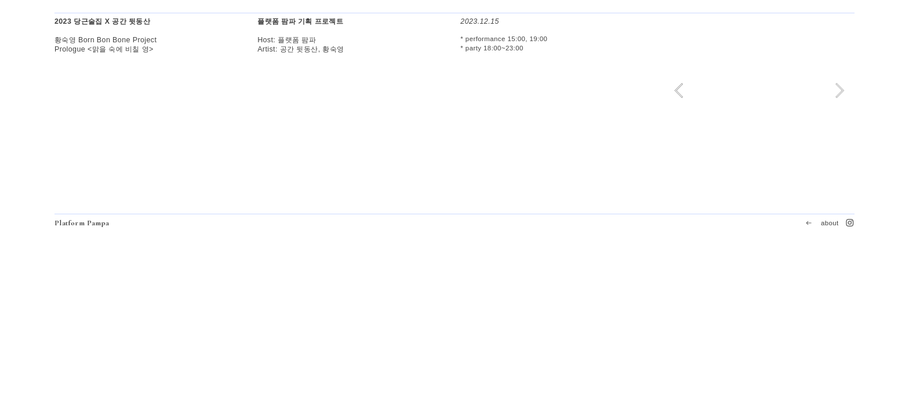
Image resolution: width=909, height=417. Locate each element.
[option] (759, 90)
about (830, 223)
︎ (850, 223)
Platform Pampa (82, 223)
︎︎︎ (808, 223)
